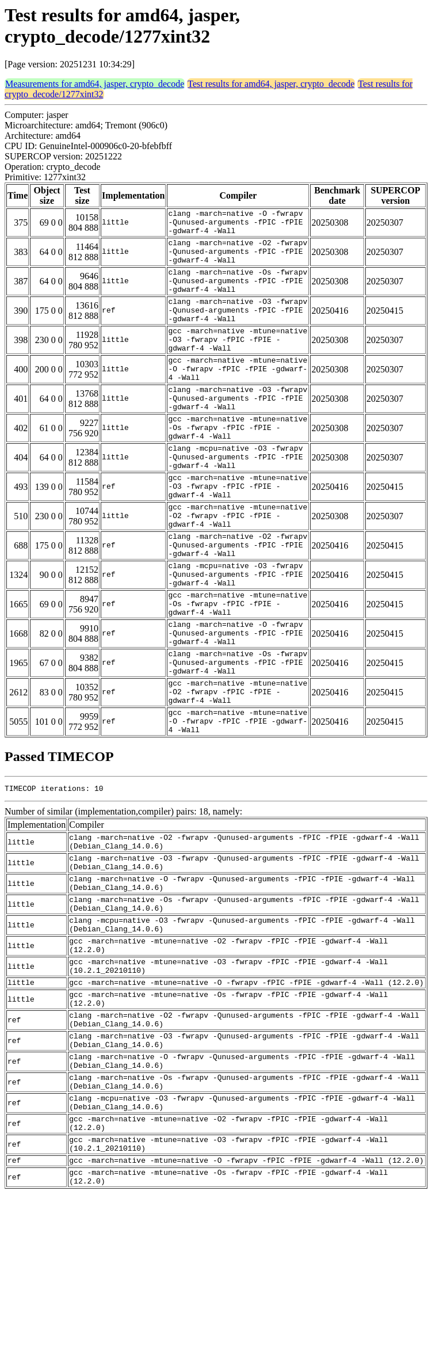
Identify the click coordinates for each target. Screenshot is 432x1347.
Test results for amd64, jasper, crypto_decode (271, 84)
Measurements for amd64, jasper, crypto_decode (94, 84)
